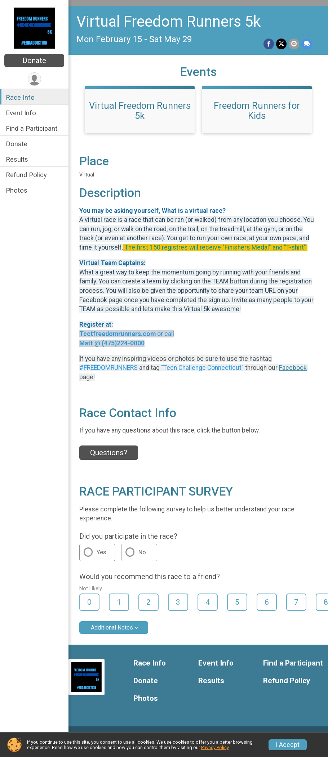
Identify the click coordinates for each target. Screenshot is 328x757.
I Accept (288, 744)
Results (17, 159)
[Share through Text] (307, 44)
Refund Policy (26, 175)
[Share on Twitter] (281, 44)
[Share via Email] (294, 44)
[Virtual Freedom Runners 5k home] (34, 28)
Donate (34, 60)
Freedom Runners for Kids (257, 110)
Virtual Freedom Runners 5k (168, 21)
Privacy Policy (215, 747)
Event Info (21, 113)
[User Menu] (34, 79)
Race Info (20, 97)
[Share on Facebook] (268, 44)
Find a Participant (31, 128)
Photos (16, 190)
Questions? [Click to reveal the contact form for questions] (108, 452)
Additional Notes (112, 627)
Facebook (293, 367)
